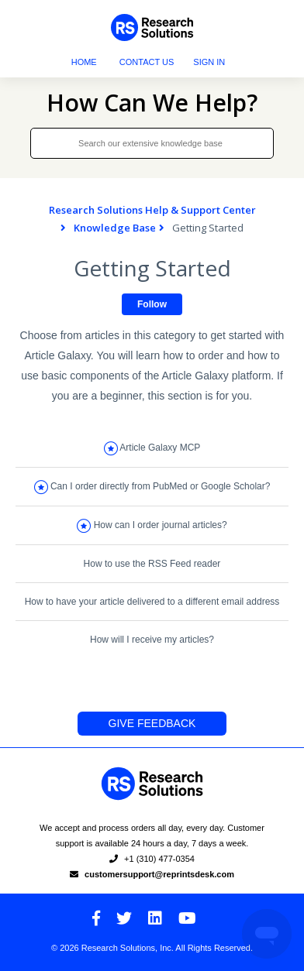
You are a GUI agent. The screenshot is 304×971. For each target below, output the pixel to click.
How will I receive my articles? (152, 639)
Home (84, 62)
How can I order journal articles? (160, 525)
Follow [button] (152, 304)
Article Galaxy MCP (159, 447)
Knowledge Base (115, 228)
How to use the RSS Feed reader (152, 563)
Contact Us (146, 62)
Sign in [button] (209, 62)
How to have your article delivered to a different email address (152, 601)
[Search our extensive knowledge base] (152, 143)
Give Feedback (152, 723)
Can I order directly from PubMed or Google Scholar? (160, 486)
